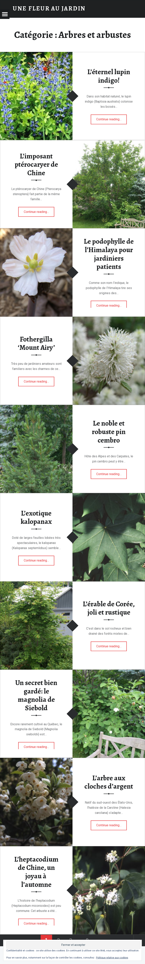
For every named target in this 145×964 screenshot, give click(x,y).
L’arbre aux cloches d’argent (108, 782)
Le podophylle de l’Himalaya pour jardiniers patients (109, 254)
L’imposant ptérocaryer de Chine (36, 164)
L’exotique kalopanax (36, 517)
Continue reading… (111, 118)
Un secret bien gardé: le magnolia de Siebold (36, 695)
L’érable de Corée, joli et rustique (109, 608)
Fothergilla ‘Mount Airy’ (36, 343)
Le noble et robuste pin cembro (109, 431)
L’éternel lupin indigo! (108, 76)
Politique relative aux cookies (112, 957)
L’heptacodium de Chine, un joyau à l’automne (36, 871)
